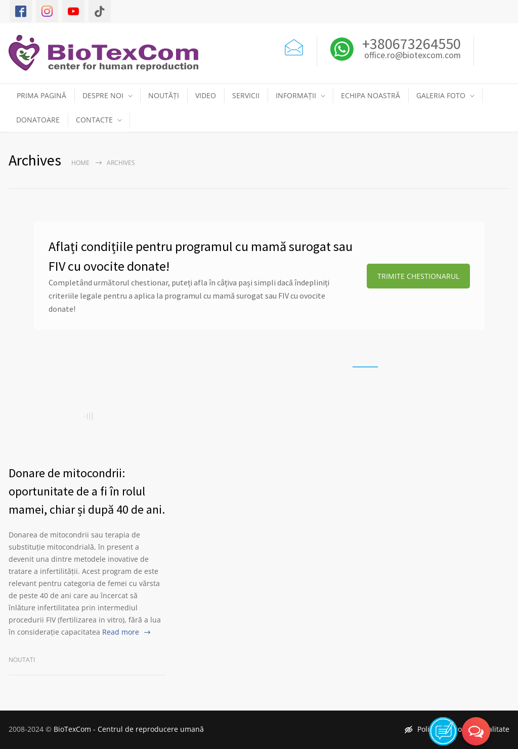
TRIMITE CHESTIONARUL (418, 276)
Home (80, 162)
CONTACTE (94, 119)
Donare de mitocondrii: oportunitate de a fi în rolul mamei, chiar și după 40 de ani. (87, 491)
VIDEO (205, 95)
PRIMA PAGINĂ (41, 95)
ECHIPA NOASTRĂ (370, 95)
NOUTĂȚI (163, 95)
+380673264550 (410, 43)
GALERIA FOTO (440, 95)
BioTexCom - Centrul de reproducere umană (129, 729)
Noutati (22, 659)
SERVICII (246, 95)
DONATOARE (38, 119)
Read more (120, 632)
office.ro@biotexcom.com (412, 55)
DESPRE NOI (102, 95)
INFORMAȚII (296, 95)
